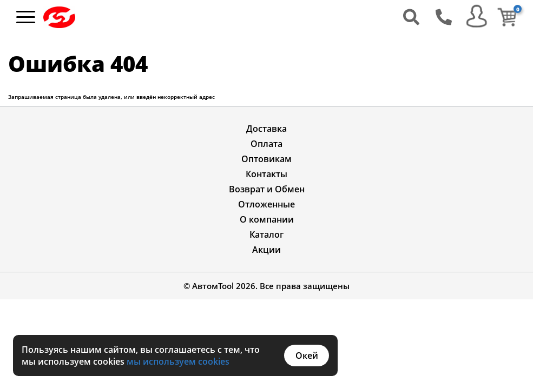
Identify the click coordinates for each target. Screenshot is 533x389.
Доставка (266, 129)
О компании (267, 219)
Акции (266, 250)
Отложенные (266, 204)
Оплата (266, 144)
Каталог (266, 234)
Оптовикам (266, 159)
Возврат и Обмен (267, 189)
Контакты (266, 174)
